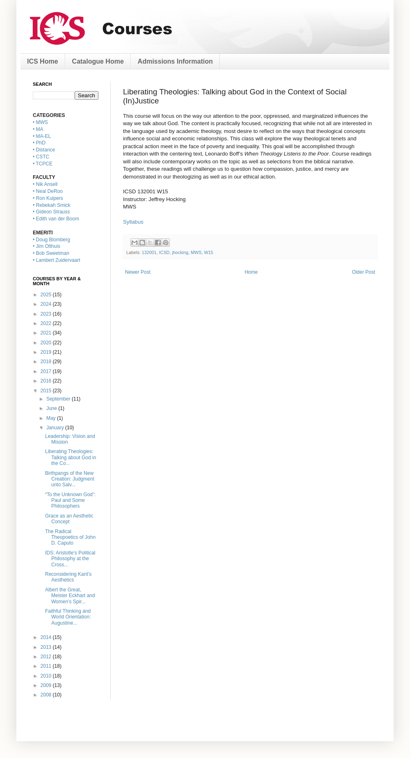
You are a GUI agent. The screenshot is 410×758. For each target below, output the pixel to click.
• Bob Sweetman (51, 253)
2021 (47, 333)
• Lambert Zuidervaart (56, 260)
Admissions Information (175, 61)
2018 (47, 361)
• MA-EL (42, 136)
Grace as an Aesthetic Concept (69, 518)
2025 (47, 295)
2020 (47, 343)
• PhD (39, 143)
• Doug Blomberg (51, 240)
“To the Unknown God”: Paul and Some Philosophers (70, 500)
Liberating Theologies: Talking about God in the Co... (70, 457)
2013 (47, 647)
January (55, 428)
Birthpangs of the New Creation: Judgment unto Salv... (69, 479)
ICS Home (42, 61)
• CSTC (41, 157)
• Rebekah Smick (52, 205)
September (59, 399)
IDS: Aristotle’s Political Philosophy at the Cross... (70, 559)
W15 (208, 252)
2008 (47, 695)
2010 (47, 676)
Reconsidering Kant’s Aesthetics (68, 577)
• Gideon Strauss (51, 212)
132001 (149, 252)
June (52, 408)
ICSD (164, 252)
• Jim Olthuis (46, 246)
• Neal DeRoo (48, 191)
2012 (47, 657)
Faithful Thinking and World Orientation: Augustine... (68, 617)
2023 (47, 314)
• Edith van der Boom (56, 219)
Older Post (363, 272)
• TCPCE (42, 164)
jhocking (180, 252)
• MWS (40, 122)
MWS (196, 252)
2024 (47, 304)
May (51, 418)
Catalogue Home (98, 61)
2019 (47, 352)
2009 (47, 685)
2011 (47, 666)
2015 (47, 391)
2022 (47, 323)
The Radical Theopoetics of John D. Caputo (70, 537)
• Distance (44, 150)
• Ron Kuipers (48, 198)
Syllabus (133, 222)
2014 (47, 637)
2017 (47, 371)
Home (251, 272)
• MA (38, 129)
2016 (47, 381)
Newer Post (137, 272)
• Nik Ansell (45, 184)
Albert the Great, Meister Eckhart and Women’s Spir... (70, 596)
